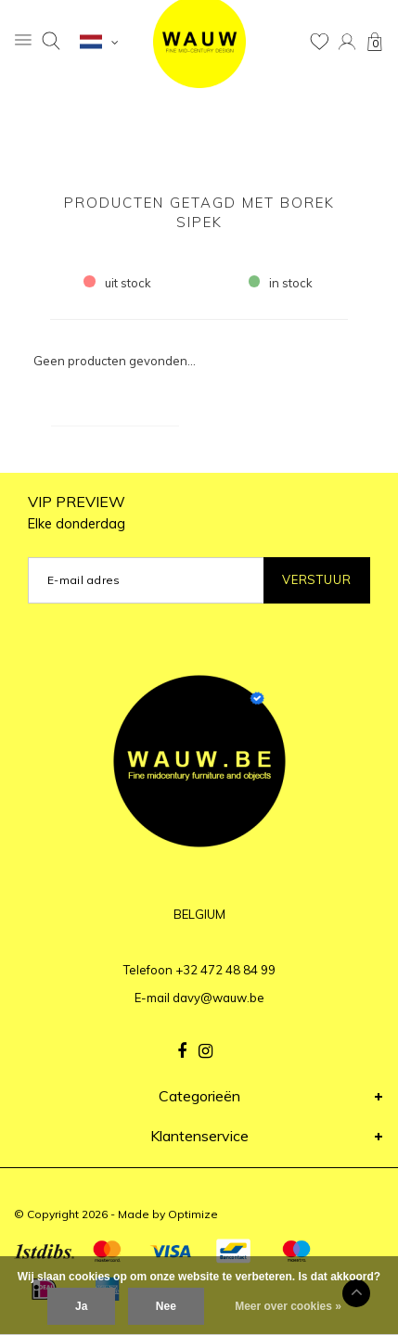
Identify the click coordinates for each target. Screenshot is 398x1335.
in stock (281, 282)
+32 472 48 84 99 (225, 969)
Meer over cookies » (288, 1306)
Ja (81, 1306)
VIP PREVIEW (76, 512)
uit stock (117, 282)
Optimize (193, 1214)
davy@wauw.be (218, 997)
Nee (166, 1306)
